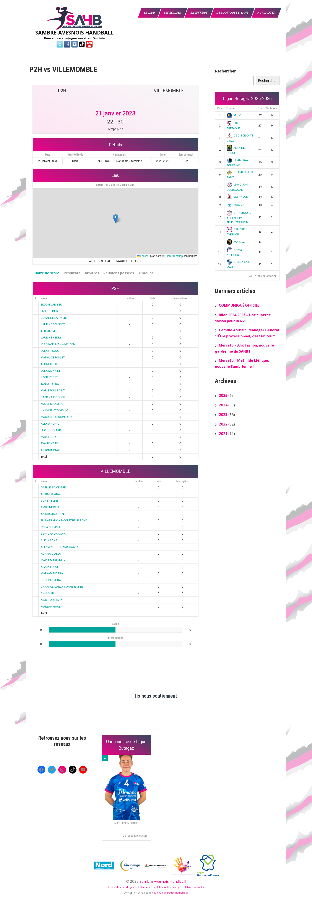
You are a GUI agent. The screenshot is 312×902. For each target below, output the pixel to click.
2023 (223, 414)
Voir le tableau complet (262, 276)
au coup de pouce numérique (171, 892)
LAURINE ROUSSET (53, 324)
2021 (223, 433)
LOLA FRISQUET (51, 350)
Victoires (271, 108)
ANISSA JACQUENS (53, 514)
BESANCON (237, 196)
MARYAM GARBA (51, 606)
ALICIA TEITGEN (50, 364)
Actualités (266, 13)
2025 (223, 395)
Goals (152, 298)
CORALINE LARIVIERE (54, 317)
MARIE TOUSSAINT (53, 390)
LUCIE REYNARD (51, 430)
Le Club (149, 13)
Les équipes (173, 13)
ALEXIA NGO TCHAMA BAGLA (59, 547)
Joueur (44, 298)
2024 (223, 405)
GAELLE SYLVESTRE (53, 487)
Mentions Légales (126, 887)
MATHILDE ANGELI (52, 437)
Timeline (146, 273)
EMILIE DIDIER (49, 311)
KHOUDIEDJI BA (51, 580)
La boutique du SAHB (232, 13)
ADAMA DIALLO (51, 553)
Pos (219, 108)
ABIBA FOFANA (50, 494)
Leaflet (142, 256)
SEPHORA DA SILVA (53, 533)
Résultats (72, 273)
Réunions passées (118, 273)
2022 (223, 424)
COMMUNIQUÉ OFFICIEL (239, 305)
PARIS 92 (236, 241)
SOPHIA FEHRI (49, 500)
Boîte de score (47, 273)
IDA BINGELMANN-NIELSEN (58, 344)
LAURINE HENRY (51, 337)
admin (110, 887)
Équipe (230, 108)
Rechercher (225, 71)
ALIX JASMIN (49, 331)
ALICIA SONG (49, 540)
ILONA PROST (49, 377)
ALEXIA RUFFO (50, 423)
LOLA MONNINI (50, 370)
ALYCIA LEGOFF (50, 566)
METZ (234, 115)
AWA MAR (47, 593)
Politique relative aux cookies (189, 887)
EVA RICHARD (49, 443)
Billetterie (199, 13)
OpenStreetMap (173, 256)
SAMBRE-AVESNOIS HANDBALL (74, 32)
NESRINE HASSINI (52, 403)
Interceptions (180, 298)
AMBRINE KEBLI (50, 507)
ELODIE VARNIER (51, 304)
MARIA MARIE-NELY (53, 560)
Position (130, 298)
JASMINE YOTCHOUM (54, 410)
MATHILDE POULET (53, 357)
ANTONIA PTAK (50, 450)
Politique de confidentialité (153, 887)
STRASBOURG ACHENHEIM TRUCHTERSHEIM (239, 217)
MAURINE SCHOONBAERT (57, 417)
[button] (115, 218)
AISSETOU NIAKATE (53, 599)
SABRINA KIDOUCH (53, 397)
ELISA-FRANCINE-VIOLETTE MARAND (64, 520)
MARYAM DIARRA (52, 573)
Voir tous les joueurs (135, 835)
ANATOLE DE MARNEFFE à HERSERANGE (115, 185)
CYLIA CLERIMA (50, 527)
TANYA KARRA (50, 384)
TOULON (236, 204)
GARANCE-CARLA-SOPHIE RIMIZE (62, 586)
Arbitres (92, 273)
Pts (260, 108)
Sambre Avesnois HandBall (163, 881)
